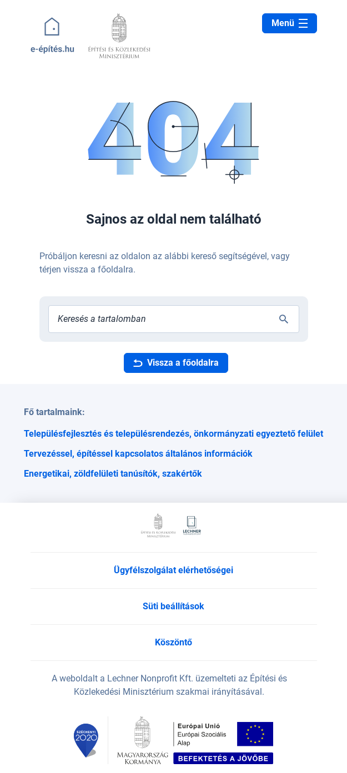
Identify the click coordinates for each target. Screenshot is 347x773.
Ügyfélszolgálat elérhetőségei (173, 570)
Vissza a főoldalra (176, 362)
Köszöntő (173, 642)
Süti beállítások (173, 606)
